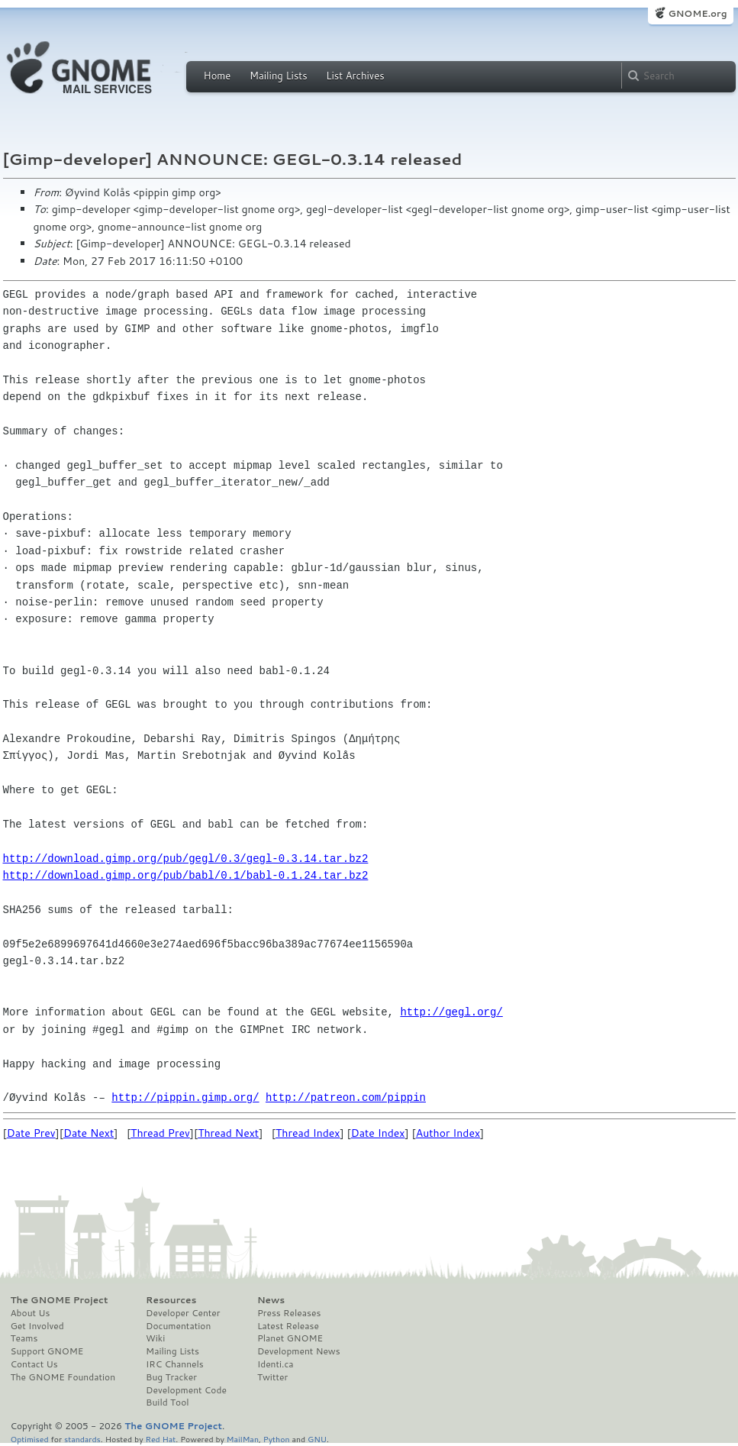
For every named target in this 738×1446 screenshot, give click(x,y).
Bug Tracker (171, 1377)
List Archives (355, 75)
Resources (171, 1300)
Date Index (378, 1133)
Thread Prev (160, 1133)
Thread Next (228, 1133)
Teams (24, 1338)
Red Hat (160, 1438)
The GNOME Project (59, 1300)
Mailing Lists (279, 75)
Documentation (178, 1326)
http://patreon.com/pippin (346, 1097)
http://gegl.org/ (451, 1012)
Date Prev (31, 1133)
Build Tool (167, 1402)
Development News (298, 1351)
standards (82, 1438)
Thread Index (308, 1133)
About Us (30, 1313)
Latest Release (288, 1326)
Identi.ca (275, 1364)
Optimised (30, 1438)
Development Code (186, 1390)
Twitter (272, 1377)
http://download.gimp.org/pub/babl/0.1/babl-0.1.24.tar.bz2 (186, 875)
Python (276, 1438)
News (271, 1300)
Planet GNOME (290, 1338)
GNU (317, 1438)
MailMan (243, 1438)
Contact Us (34, 1364)
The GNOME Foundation (63, 1377)
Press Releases (289, 1313)
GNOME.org (697, 13)
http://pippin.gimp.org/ (185, 1097)
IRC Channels (175, 1364)
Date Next (88, 1133)
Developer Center (183, 1313)
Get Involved (37, 1326)
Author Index (448, 1133)
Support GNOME (47, 1351)
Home (217, 75)
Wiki (155, 1338)
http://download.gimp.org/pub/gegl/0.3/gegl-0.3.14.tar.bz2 (186, 858)
